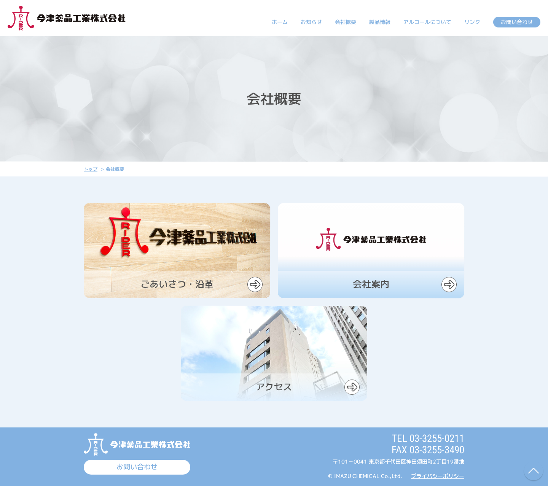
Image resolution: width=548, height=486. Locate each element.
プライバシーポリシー (437, 476)
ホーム (280, 21)
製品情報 (379, 21)
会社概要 (345, 21)
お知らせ (311, 21)
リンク (472, 21)
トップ (90, 169)
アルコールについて (427, 21)
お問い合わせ (517, 21)
